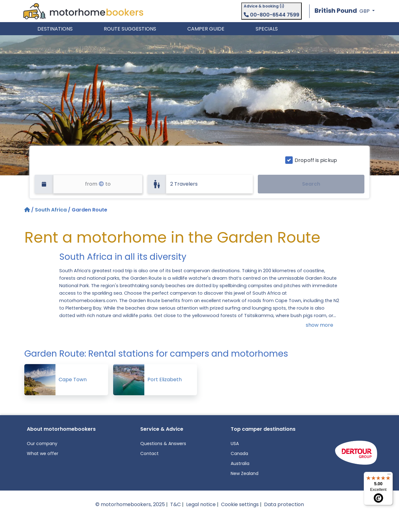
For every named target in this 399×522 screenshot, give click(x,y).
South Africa (51, 209)
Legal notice (201, 504)
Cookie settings (240, 504)
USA (235, 443)
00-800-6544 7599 (271, 14)
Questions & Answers (163, 443)
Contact (149, 453)
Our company (42, 443)
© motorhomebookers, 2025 (130, 504)
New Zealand (244, 473)
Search (311, 183)
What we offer (42, 453)
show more (319, 325)
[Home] (27, 209)
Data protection (284, 504)
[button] (345, 11)
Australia (240, 463)
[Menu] (389, 475)
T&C (175, 504)
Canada (239, 453)
